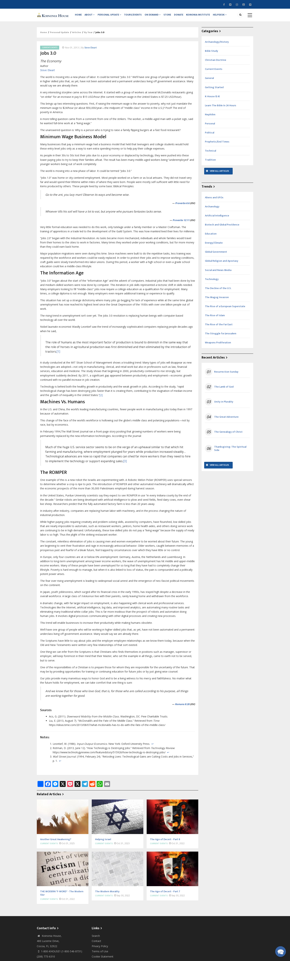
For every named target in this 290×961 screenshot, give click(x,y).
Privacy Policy (100, 948)
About (91, 16)
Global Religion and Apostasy (221, 263)
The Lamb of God (224, 389)
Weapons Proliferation (218, 345)
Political (209, 135)
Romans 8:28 (182, 706)
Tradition (210, 162)
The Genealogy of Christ (228, 434)
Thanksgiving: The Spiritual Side (230, 451)
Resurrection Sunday (226, 374)
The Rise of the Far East (218, 327)
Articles (76, 35)
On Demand (155, 16)
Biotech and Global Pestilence (222, 227)
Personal (210, 126)
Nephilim (210, 117)
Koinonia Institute (203, 16)
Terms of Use (100, 953)
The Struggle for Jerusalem (220, 336)
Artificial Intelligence (217, 218)
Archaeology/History (217, 44)
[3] (125, 464)
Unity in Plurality (223, 404)
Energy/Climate (214, 245)
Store (170, 16)
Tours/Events (135, 16)
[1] (58, 354)
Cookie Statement (102, 959)
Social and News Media (218, 272)
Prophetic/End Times (217, 144)
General (209, 81)
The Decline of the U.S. (218, 290)
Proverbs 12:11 (181, 222)
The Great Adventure (226, 419)
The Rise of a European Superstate (225, 309)
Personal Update (111, 16)
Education (211, 236)
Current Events (49, 50)
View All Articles (219, 173)
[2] (101, 397)
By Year (88, 35)
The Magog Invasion (217, 300)
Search (96, 938)
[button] (280, 951)
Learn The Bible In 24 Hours (220, 108)
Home (78, 16)
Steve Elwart (90, 50)
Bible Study (211, 53)
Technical (210, 153)
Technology (212, 281)
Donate (182, 16)
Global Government (216, 254)
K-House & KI (212, 99)
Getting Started (214, 90)
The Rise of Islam (215, 318)
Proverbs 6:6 (182, 205)
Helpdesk (225, 16)
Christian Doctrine (215, 62)
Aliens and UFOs (214, 200)
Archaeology (212, 209)
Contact (96, 943)
